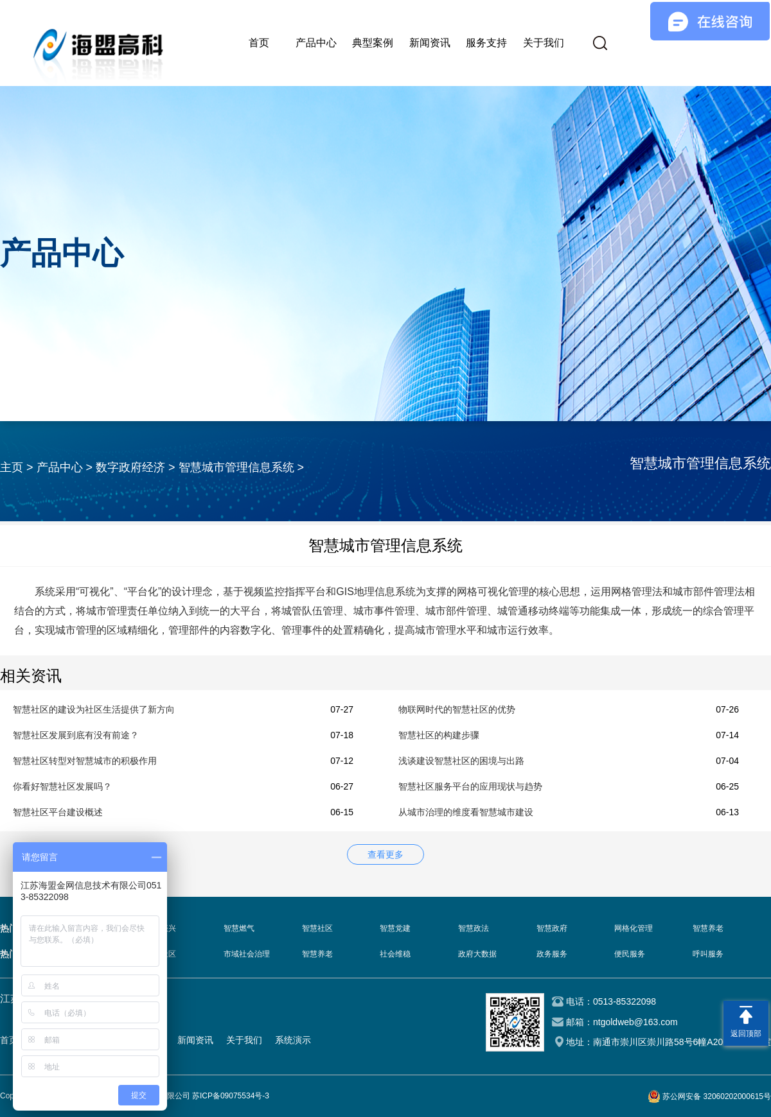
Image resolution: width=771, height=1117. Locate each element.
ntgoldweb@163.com (635, 1022)
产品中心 (316, 42)
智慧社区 (317, 928)
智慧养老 (708, 928)
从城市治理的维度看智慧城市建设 (465, 812)
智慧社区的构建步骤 (438, 735)
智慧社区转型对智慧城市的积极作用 (85, 761)
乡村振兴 (160, 928)
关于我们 (543, 42)
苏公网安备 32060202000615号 (716, 1096)
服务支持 (486, 42)
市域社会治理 (247, 953)
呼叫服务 (708, 953)
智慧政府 (551, 928)
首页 (259, 42)
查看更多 (385, 854)
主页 (11, 467)
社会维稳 (395, 953)
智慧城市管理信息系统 (236, 467)
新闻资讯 (429, 42)
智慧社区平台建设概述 (58, 812)
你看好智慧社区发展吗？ (62, 786)
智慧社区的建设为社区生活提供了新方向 (94, 709)
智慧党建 (395, 928)
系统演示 (293, 1040)
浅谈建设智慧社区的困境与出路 (461, 761)
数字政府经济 (130, 467)
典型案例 (372, 42)
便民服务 (629, 953)
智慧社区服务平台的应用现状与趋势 (470, 786)
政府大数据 (477, 953)
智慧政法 (473, 928)
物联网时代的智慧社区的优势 (456, 709)
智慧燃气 (239, 928)
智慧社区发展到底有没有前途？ (76, 735)
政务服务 (551, 953)
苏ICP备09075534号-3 (230, 1095)
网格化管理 (633, 928)
